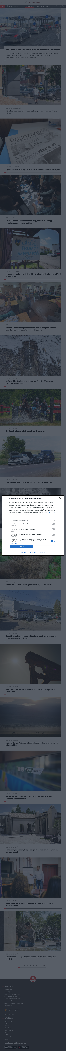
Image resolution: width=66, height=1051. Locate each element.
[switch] (53, 524)
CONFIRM (21, 546)
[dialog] (33, 525)
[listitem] (33, 520)
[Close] (60, 498)
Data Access (33, 552)
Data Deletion (24, 552)
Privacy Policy (41, 552)
